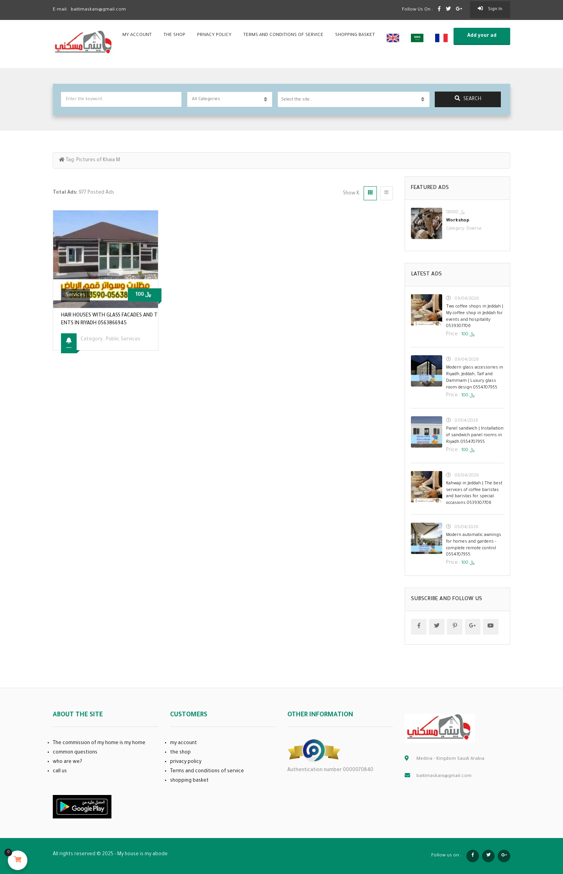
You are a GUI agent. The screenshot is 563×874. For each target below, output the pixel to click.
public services (123, 339)
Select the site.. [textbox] (296, 99)
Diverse (474, 229)
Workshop (457, 220)
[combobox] (354, 99)
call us (60, 771)
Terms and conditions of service (283, 35)
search (468, 98)
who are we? (67, 762)
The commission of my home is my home (99, 743)
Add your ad (482, 36)
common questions (75, 752)
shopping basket (355, 35)
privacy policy (214, 35)
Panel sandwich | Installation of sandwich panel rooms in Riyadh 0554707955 (475, 435)
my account (137, 35)
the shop (174, 35)
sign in (490, 9)
